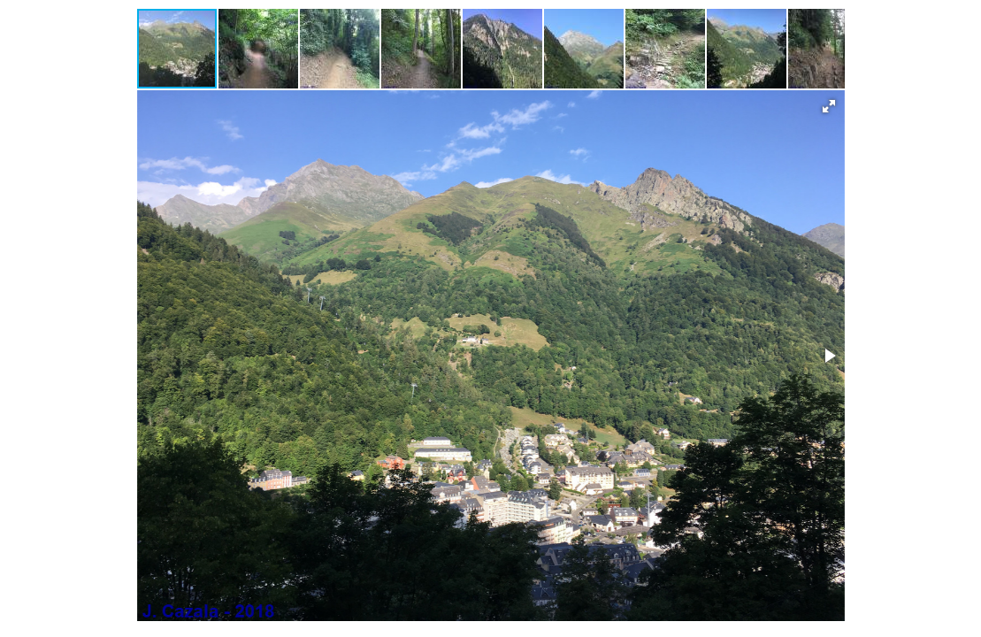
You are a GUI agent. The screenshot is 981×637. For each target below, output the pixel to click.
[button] (259, 48)
